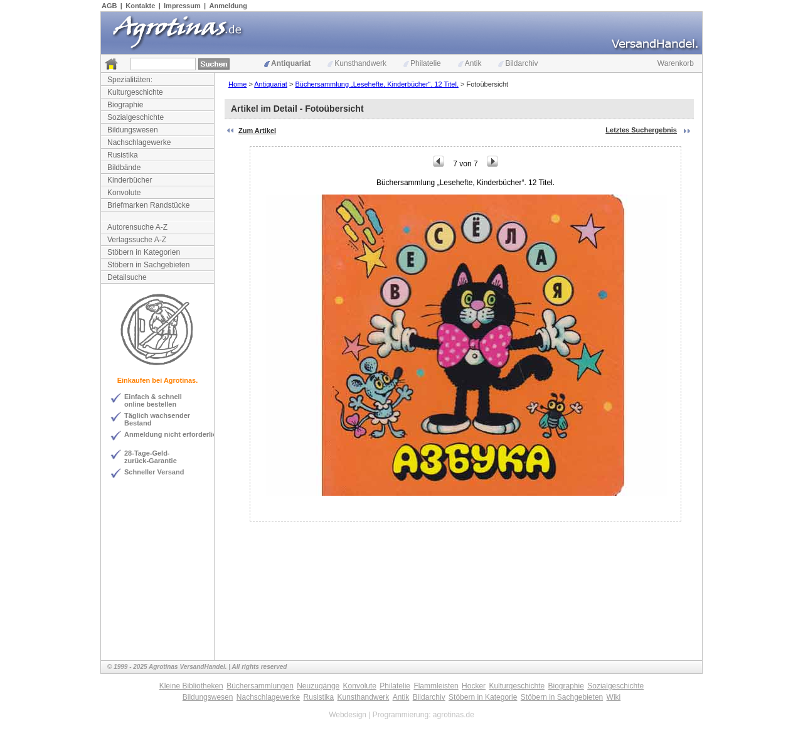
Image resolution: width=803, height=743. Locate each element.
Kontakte (140, 5)
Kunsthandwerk (356, 63)
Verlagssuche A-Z (136, 239)
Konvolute (124, 192)
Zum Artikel (257, 130)
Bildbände (124, 167)
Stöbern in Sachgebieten (148, 264)
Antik (470, 63)
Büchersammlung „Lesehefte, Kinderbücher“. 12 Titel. (376, 84)
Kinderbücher (129, 180)
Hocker (474, 686)
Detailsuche (127, 277)
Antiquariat (287, 63)
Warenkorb (675, 63)
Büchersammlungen (260, 686)
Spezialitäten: (129, 79)
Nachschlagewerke (139, 142)
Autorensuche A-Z (137, 227)
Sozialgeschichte (135, 117)
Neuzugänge (318, 686)
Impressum (182, 5)
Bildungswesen (132, 130)
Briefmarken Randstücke (148, 205)
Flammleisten (435, 686)
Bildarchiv (518, 63)
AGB (109, 5)
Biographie (125, 104)
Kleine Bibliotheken (191, 686)
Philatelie (422, 63)
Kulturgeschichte (135, 92)
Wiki (614, 697)
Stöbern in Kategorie (483, 697)
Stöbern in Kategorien (143, 252)
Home (237, 84)
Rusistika (122, 155)
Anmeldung (229, 5)
